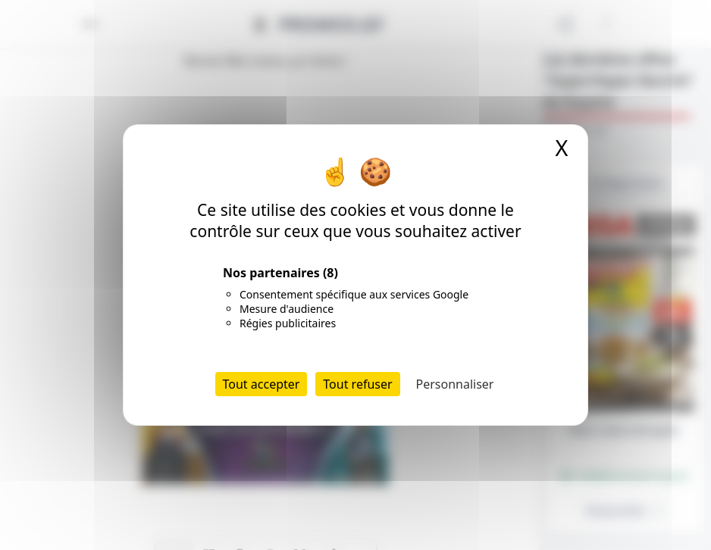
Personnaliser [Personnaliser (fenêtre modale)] (455, 384)
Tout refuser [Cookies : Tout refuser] (357, 384)
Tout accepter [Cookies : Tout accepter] (261, 384)
